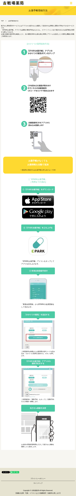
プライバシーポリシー (38, 478)
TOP (2, 21)
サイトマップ (38, 483)
